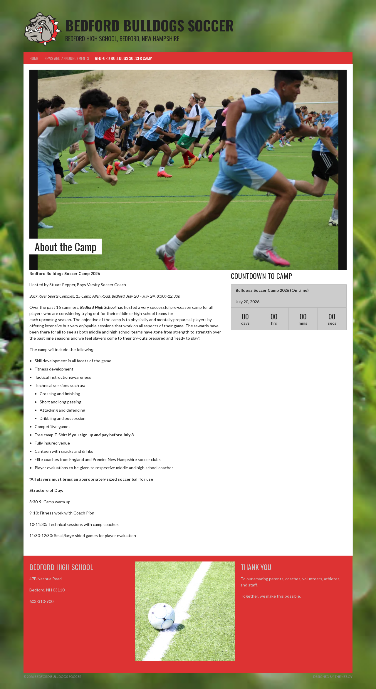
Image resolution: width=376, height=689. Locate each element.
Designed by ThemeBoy (332, 676)
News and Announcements (66, 58)
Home (33, 58)
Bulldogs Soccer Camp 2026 (262, 290)
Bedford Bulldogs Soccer (149, 25)
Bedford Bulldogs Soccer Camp (123, 58)
